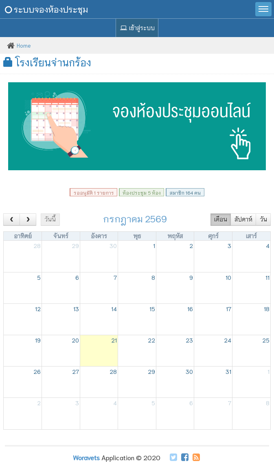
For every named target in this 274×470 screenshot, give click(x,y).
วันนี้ (50, 219)
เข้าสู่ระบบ (137, 27)
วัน (263, 219)
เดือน (220, 219)
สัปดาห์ (243, 219)
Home (24, 45)
